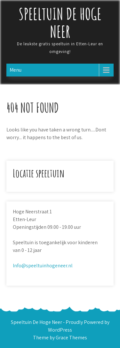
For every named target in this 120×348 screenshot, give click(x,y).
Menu (15, 70)
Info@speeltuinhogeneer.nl (43, 265)
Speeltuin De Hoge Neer (60, 22)
